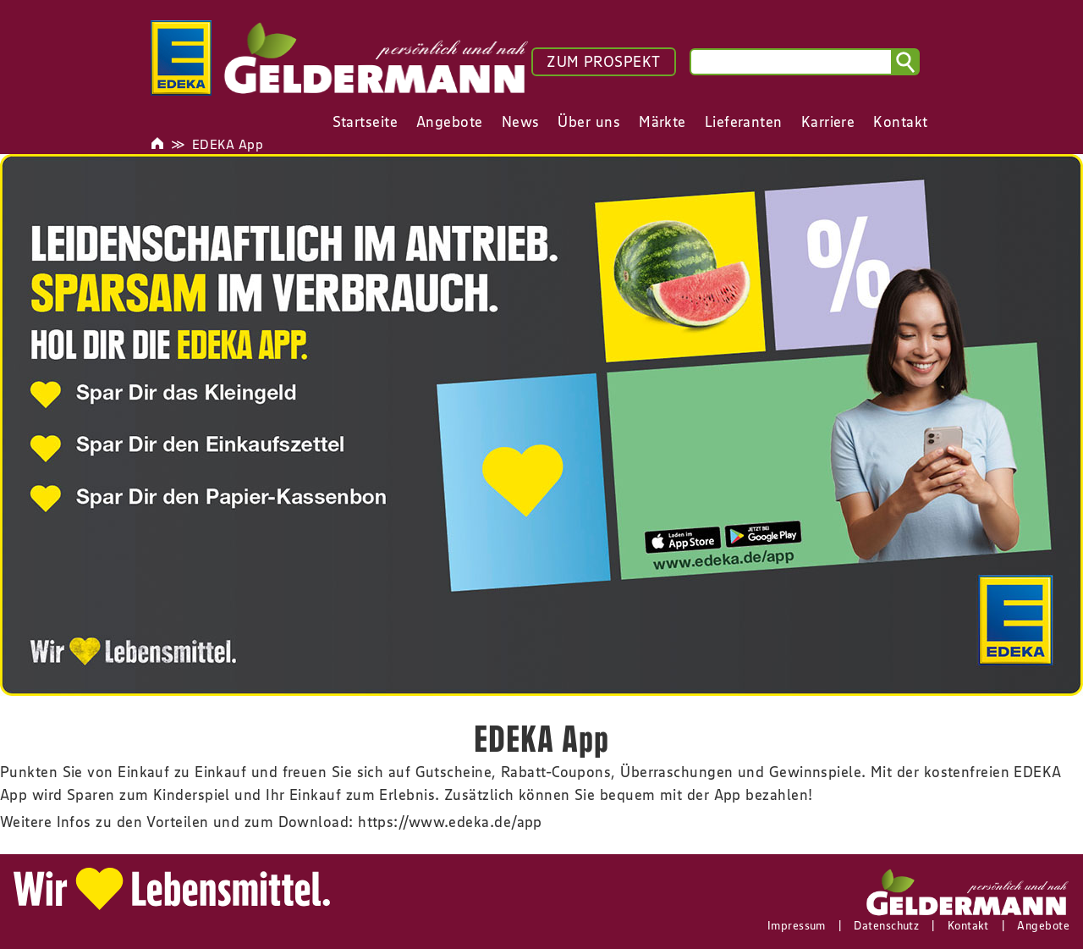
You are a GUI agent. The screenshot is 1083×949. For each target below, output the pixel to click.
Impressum (796, 925)
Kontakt (968, 925)
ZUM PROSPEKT (603, 61)
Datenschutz (886, 925)
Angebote (1043, 925)
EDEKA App (227, 143)
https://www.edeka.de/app (450, 822)
